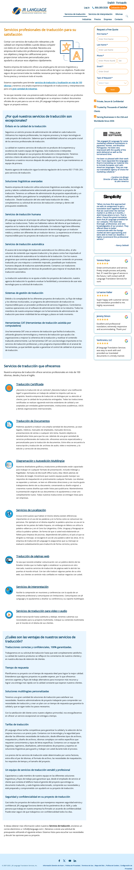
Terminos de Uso (87, 865)
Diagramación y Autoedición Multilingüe (40, 461)
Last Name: (102, 45)
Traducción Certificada (29, 384)
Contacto (119, 19)
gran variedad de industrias (24, 88)
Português (121, 2)
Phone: (100, 55)
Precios (97, 19)
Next (113, 89)
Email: (100, 66)
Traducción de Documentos (33, 421)
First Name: (102, 34)
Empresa (108, 19)
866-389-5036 (101, 7)
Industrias (86, 19)
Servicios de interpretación (100, 14)
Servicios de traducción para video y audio (41, 611)
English (111, 2)
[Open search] (127, 16)
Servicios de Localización (31, 510)
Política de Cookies (112, 865)
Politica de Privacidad (72, 865)
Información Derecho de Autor (53, 865)
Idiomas (119, 14)
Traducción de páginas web (32, 556)
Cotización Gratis (118, 7)
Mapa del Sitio (99, 865)
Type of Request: (105, 78)
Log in (87, 7)
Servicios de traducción (75, 14)
